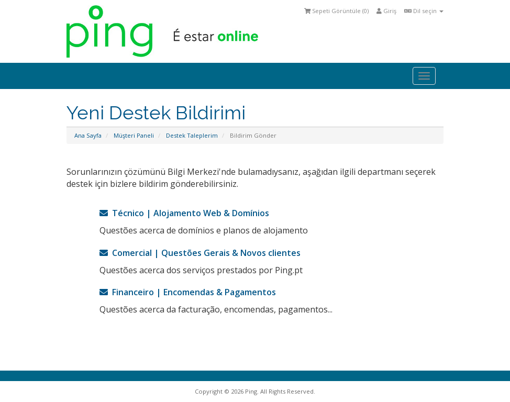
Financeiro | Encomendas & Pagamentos (187, 292)
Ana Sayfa (88, 135)
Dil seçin (424, 11)
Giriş (386, 11)
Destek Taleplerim (192, 135)
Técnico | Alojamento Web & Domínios (184, 213)
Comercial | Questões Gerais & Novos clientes (200, 253)
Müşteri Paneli (134, 135)
